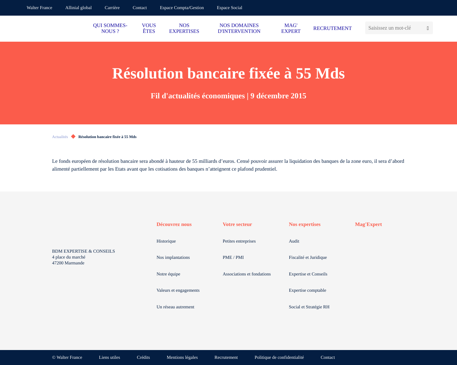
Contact (140, 8)
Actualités (60, 136)
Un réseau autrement (175, 307)
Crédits (143, 357)
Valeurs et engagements (178, 290)
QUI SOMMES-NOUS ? (110, 28)
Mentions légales (182, 357)
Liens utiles (109, 357)
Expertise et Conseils (308, 274)
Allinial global (78, 8)
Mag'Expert (368, 224)
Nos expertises (305, 224)
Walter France (39, 8)
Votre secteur (237, 224)
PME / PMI (233, 257)
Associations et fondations (247, 274)
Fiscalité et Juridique (308, 257)
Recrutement (226, 357)
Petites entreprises (239, 241)
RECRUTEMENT (332, 28)
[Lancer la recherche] (428, 27)
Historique (166, 241)
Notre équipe (168, 274)
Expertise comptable (307, 290)
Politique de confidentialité (279, 357)
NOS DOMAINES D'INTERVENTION (239, 28)
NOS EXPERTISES (184, 28)
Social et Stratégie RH (309, 307)
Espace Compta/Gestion (182, 8)
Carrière (112, 8)
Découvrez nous (174, 224)
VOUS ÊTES (149, 28)
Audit (294, 241)
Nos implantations (173, 257)
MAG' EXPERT (290, 28)
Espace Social (229, 8)
